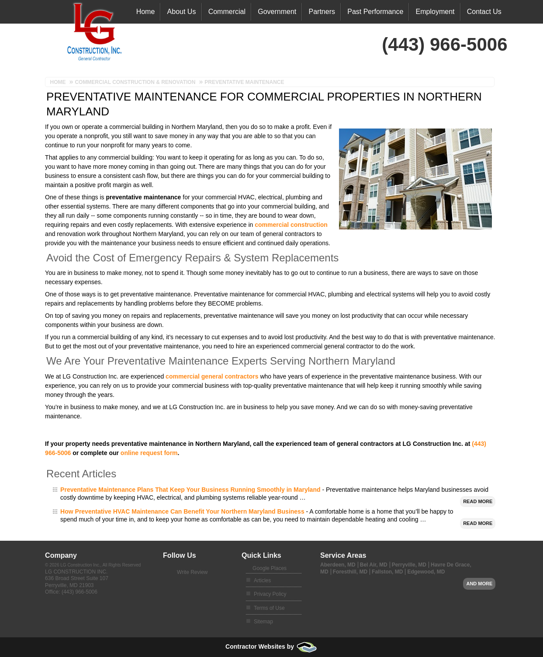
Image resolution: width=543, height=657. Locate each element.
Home (145, 11)
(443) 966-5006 (79, 592)
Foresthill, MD (350, 572)
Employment (435, 11)
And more (479, 583)
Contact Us (484, 11)
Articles (262, 580)
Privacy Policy (270, 594)
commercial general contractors (212, 376)
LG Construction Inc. (76, 572)
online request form (149, 452)
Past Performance (375, 11)
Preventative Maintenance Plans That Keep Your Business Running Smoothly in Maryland (190, 489)
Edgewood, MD (426, 572)
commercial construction (291, 224)
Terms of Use (269, 608)
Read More (477, 501)
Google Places (269, 568)
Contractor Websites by (271, 646)
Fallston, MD (387, 572)
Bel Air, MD (373, 565)
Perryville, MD (409, 565)
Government (277, 11)
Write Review (192, 572)
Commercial (227, 11)
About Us (181, 11)
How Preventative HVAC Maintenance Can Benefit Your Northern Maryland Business (182, 511)
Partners (322, 11)
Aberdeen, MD (338, 565)
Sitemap (263, 622)
